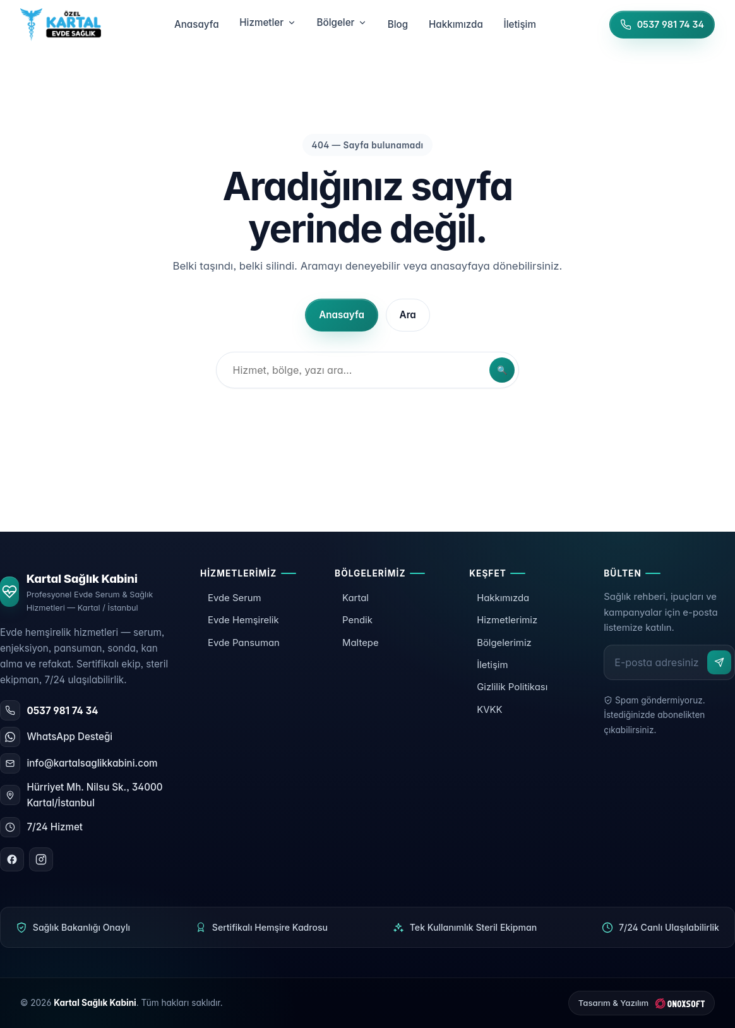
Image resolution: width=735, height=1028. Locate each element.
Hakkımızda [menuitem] (456, 24)
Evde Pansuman (244, 642)
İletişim (492, 665)
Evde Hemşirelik (243, 620)
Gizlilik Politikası (512, 687)
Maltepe (360, 642)
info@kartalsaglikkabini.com (92, 763)
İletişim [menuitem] (520, 24)
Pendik (357, 620)
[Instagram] (41, 859)
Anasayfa (341, 315)
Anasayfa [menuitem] (196, 24)
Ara (408, 315)
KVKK (489, 709)
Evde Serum (234, 598)
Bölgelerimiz (504, 642)
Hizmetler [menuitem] (267, 22)
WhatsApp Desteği (69, 737)
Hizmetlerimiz (507, 620)
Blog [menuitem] (398, 24)
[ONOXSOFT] (641, 1003)
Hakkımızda (503, 598)
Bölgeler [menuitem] (342, 22)
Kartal (355, 598)
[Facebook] (12, 859)
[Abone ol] (719, 662)
